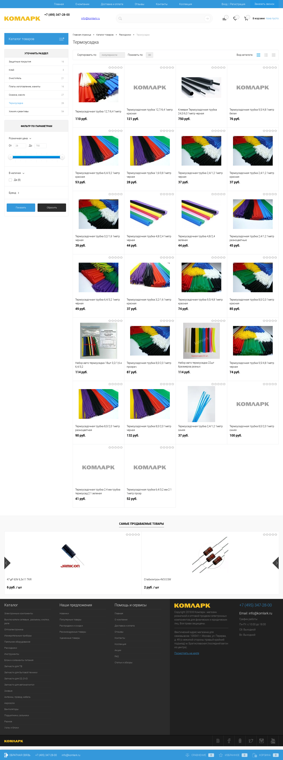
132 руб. (150, 439)
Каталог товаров (36, 39)
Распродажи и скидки (71, 625)
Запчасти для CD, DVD (16, 678)
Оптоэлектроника (13, 629)
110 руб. (98, 122)
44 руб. (150, 249)
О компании (82, 4)
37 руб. (201, 186)
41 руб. (98, 502)
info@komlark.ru (90, 18)
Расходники (10, 648)
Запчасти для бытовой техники (20, 672)
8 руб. (233, 587)
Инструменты (11, 654)
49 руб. (98, 312)
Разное (8, 721)
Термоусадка (16, 103)
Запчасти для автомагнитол (19, 684)
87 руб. (150, 376)
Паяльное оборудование (17, 641)
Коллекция (185, 4)
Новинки (64, 613)
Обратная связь (17, 755)
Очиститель (15, 78)
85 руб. (253, 312)
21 (62, 78)
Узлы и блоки (11, 727)
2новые (8, 690)
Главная (59, 4)
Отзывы (139, 4)
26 (62, 103)
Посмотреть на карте (186, 653)
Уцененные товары (70, 638)
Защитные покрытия (20, 61)
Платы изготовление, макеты (24, 86)
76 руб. (253, 122)
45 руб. (253, 249)
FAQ (117, 656)
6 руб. (14, 587)
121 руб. (150, 122)
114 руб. (98, 376)
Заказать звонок (264, 4)
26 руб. (179, 587)
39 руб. (98, 249)
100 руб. (253, 439)
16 (62, 61)
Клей (11, 70)
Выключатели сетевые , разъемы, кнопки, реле (26, 621)
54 (62, 111)
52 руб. (150, 502)
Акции (118, 650)
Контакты (162, 4)
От (10, 145)
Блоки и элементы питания (18, 660)
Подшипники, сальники (16, 715)
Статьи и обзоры (123, 662)
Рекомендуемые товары (73, 631)
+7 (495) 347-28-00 (46, 755)
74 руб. (201, 312)
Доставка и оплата (112, 4)
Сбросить (52, 207)
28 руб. (150, 186)
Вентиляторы (11, 709)
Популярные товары (70, 619)
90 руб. (98, 439)
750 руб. (201, 122)
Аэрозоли (9, 703)
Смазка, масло (17, 94)
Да (17, 179)
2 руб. (69, 587)
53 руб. (98, 186)
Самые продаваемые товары (141, 524)
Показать (21, 207)
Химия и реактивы (19, 111)
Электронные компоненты (18, 613)
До (30, 145)
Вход (224, 4)
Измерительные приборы (18, 635)
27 (62, 94)
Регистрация (237, 4)
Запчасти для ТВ (13, 666)
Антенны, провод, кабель (17, 697)
